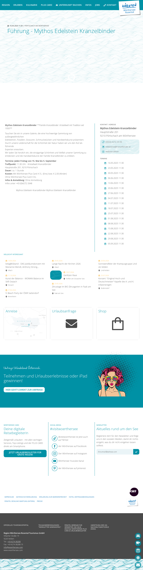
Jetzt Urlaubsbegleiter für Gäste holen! (25, 453)
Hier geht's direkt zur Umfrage (24, 389)
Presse (40, 501)
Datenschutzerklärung (26, 497)
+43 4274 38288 (14, 541)
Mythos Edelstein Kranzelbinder (31, 190)
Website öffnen (110, 151)
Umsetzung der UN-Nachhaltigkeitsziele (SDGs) (100, 527)
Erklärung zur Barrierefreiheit (53, 497)
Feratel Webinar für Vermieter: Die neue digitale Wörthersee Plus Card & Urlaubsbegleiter (76, 528)
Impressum (9, 497)
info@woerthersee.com (13, 547)
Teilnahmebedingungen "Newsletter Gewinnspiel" (49, 526)
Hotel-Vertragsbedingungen (81, 497)
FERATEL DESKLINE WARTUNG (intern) (19, 501)
